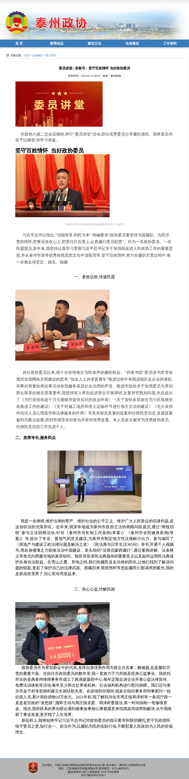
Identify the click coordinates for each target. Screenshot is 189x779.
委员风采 (51, 55)
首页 (27, 55)
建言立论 (94, 43)
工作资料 (170, 43)
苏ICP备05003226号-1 (93, 775)
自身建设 (132, 43)
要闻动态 (57, 43)
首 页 (19, 43)
